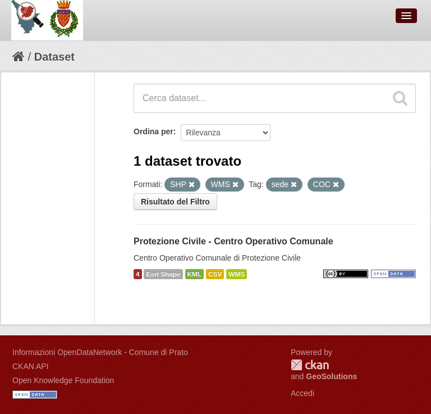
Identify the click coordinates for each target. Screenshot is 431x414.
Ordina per (153, 131)
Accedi (302, 393)
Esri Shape (163, 274)
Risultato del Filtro (175, 201)
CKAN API (30, 366)
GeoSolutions (331, 376)
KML (194, 274)
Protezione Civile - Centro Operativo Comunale (233, 241)
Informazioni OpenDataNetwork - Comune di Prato (100, 352)
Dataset (54, 57)
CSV (215, 274)
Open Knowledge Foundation (63, 380)
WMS (236, 274)
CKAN (310, 365)
